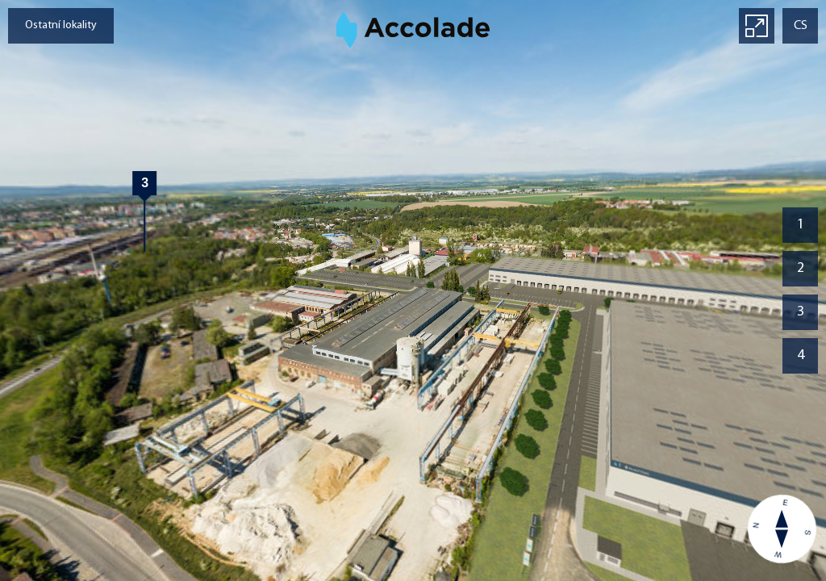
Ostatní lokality (61, 25)
